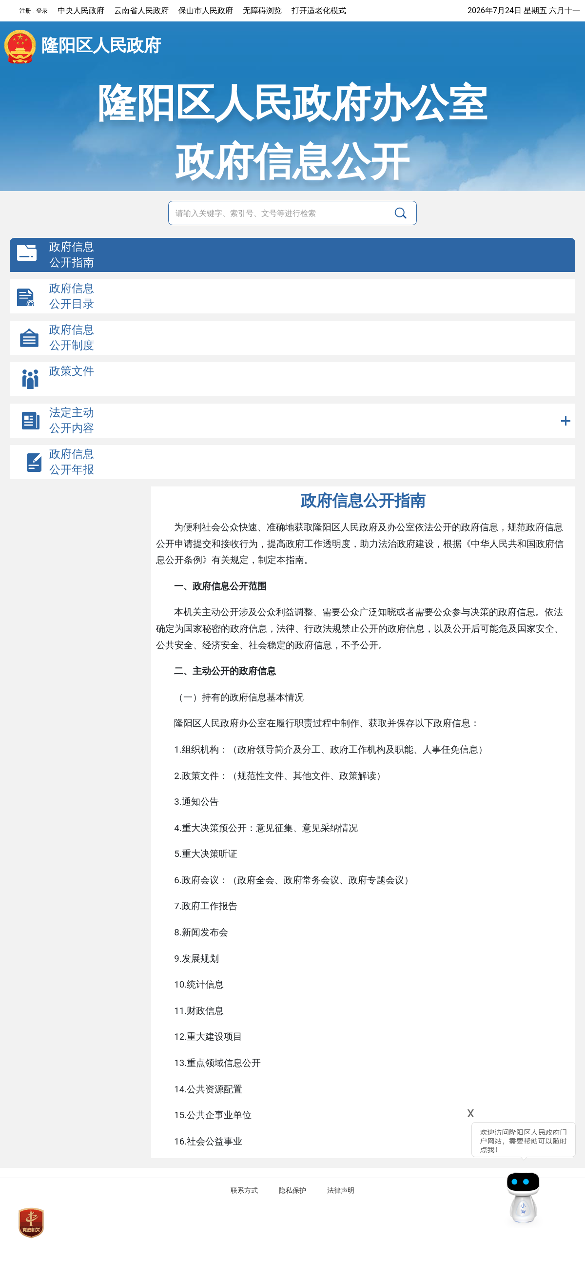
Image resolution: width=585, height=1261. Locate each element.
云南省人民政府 (141, 10)
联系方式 (244, 1190)
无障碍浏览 (262, 10)
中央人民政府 (81, 10)
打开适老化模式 (319, 10)
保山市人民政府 (205, 10)
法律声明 (340, 1190)
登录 (42, 10)
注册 (25, 10)
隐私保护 (292, 1190)
